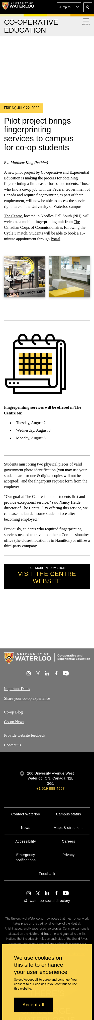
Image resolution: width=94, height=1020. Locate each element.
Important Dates (17, 689)
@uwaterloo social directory (47, 901)
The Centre (13, 216)
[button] (69, 7)
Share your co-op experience (27, 698)
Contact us (12, 745)
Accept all (33, 1004)
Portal (55, 239)
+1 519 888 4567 (50, 788)
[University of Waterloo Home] (18, 7)
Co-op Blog (13, 712)
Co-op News (14, 722)
